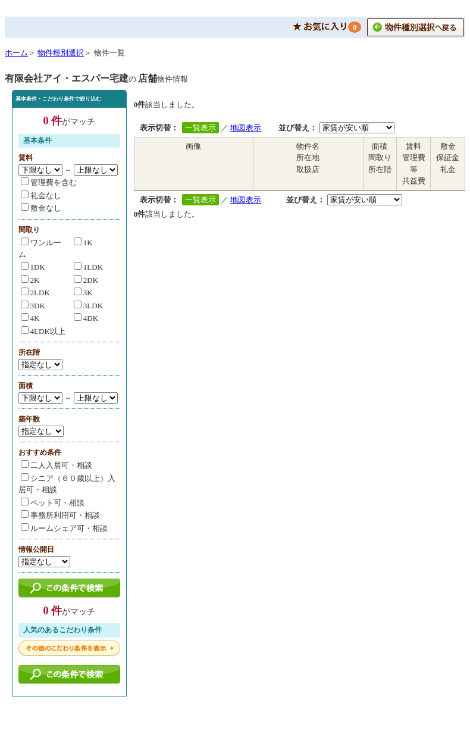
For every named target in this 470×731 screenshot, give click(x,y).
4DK (86, 318)
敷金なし (41, 208)
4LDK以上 (43, 331)
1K (83, 242)
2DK (86, 280)
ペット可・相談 (52, 502)
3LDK (88, 305)
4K (30, 318)
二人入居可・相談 (56, 465)
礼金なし (41, 195)
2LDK (35, 292)
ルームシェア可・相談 (64, 528)
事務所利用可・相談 (60, 515)
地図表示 (245, 127)
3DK (33, 305)
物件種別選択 (60, 52)
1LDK (88, 267)
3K (83, 292)
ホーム (16, 52)
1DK (33, 267)
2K (30, 280)
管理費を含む (49, 182)
